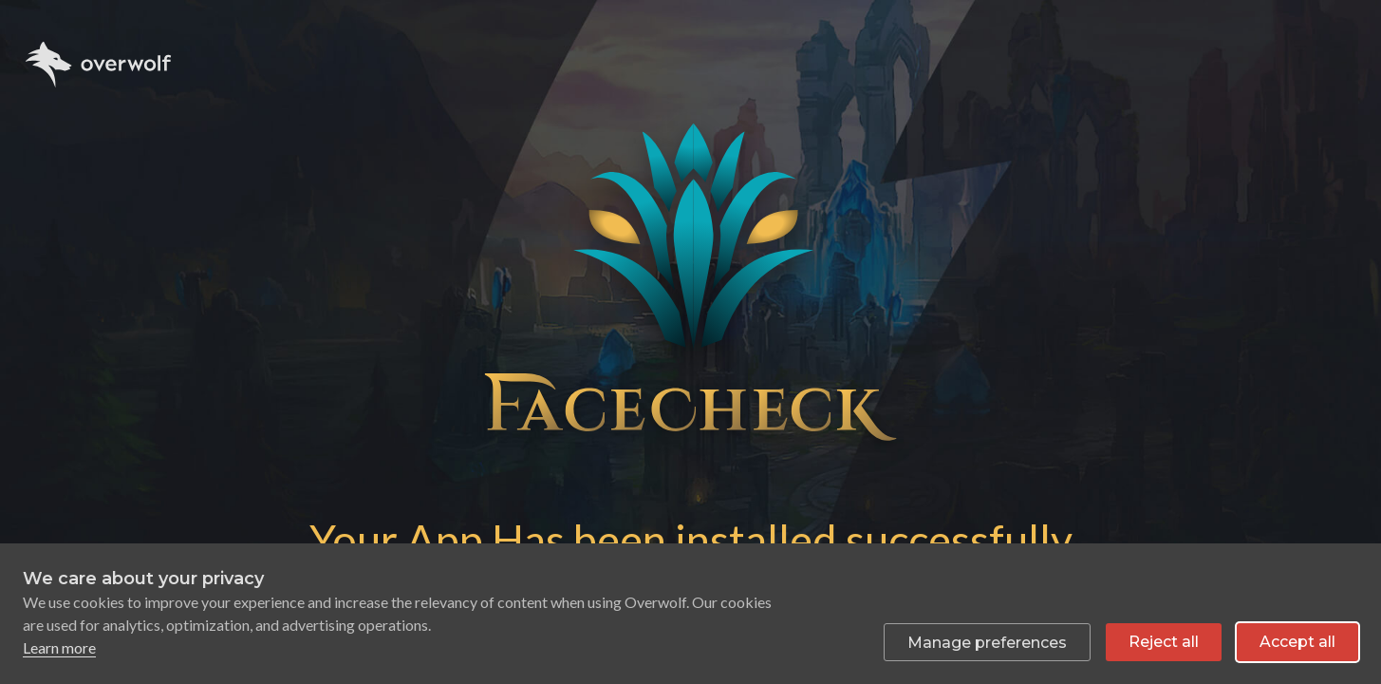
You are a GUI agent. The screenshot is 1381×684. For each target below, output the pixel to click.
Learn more (59, 647)
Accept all (1297, 642)
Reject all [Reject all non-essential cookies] (1164, 642)
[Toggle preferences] (987, 642)
